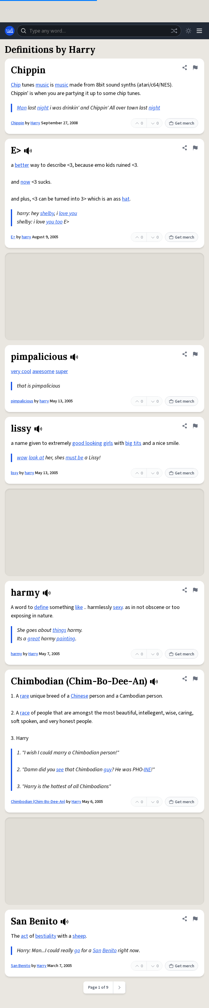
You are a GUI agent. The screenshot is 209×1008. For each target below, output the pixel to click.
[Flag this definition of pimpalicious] (195, 354)
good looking (87, 443)
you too (54, 222)
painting (65, 638)
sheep (79, 936)
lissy (14, 473)
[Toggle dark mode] (188, 31)
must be (74, 457)
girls (108, 443)
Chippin (17, 123)
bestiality (45, 936)
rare (24, 696)
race (25, 713)
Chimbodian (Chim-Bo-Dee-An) (38, 802)
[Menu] (199, 31)
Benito (109, 950)
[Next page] (119, 987)
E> (13, 237)
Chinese (79, 696)
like (79, 607)
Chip (16, 85)
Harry (35, 123)
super (62, 371)
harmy (16, 654)
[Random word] (174, 30)
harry (26, 237)
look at (36, 457)
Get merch (181, 123)
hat (126, 199)
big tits (133, 443)
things (59, 630)
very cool (21, 371)
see (60, 769)
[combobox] (99, 31)
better (22, 165)
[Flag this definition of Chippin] (195, 67)
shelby (47, 213)
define (41, 607)
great (33, 638)
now (25, 182)
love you (68, 213)
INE (147, 769)
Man (22, 108)
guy (108, 769)
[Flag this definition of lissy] (195, 426)
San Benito (21, 966)
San (97, 950)
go (77, 950)
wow (22, 457)
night (43, 108)
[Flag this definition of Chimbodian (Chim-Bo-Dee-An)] (195, 678)
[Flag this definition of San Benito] (195, 919)
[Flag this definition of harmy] (195, 590)
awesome (43, 371)
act (24, 936)
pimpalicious (22, 401)
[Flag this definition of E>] (195, 148)
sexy (118, 607)
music (42, 85)
